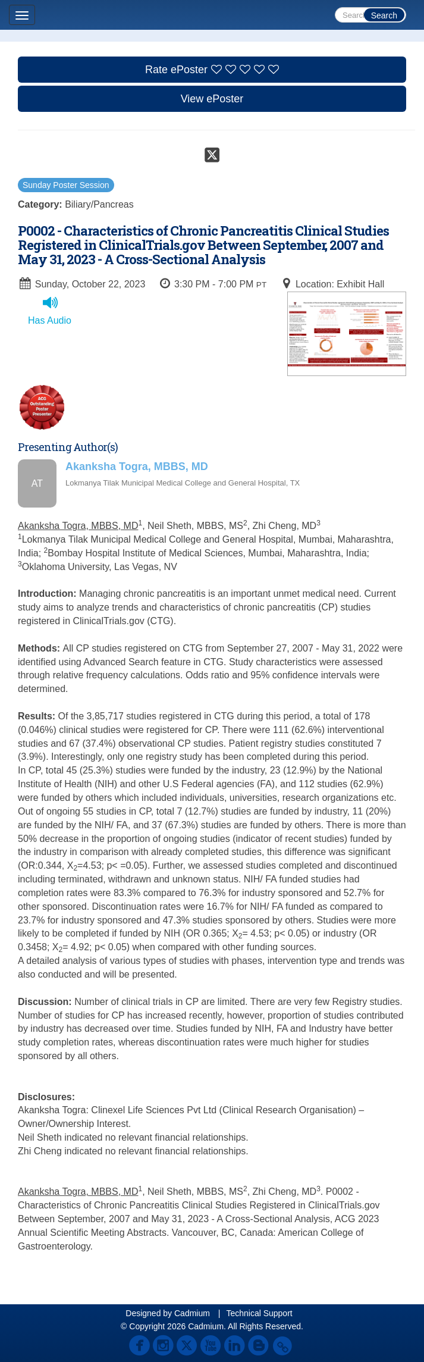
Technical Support (259, 1313)
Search (384, 15)
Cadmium (192, 1313)
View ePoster (212, 99)
